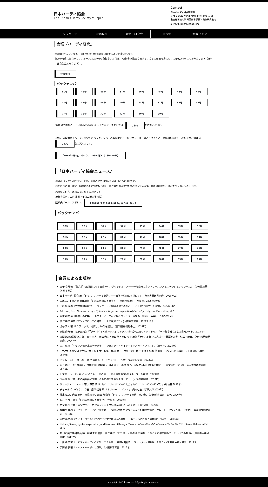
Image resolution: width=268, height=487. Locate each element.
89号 (104, 237)
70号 (161, 259)
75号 (66, 259)
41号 (84, 102)
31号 (122, 113)
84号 (200, 237)
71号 (142, 259)
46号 (141, 91)
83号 (66, 248)
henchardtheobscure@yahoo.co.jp (113, 202)
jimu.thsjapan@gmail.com (186, 23)
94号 (161, 226)
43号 (199, 91)
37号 (160, 102)
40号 (103, 102)
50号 (65, 91)
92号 (200, 226)
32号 (103, 113)
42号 (65, 102)
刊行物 (167, 34)
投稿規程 (65, 74)
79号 (142, 248)
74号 (85, 259)
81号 (104, 248)
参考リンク (199, 34)
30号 (141, 113)
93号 (180, 226)
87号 (142, 237)
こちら (135, 125)
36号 (180, 102)
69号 (180, 259)
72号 (123, 259)
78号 (161, 248)
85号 (180, 237)
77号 (180, 248)
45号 (160, 91)
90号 (85, 237)
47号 (122, 91)
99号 (66, 226)
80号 (123, 248)
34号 (65, 113)
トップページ (68, 34)
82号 (85, 248)
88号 (123, 237)
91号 (66, 237)
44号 (180, 91)
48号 (103, 91)
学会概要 (101, 34)
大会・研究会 (134, 34)
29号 (160, 113)
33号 (84, 113)
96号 (123, 226)
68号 (200, 259)
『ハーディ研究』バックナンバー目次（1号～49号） (90, 155)
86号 (161, 237)
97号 (104, 226)
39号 (122, 102)
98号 (85, 226)
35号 (199, 102)
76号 (200, 248)
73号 (104, 259)
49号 (84, 91)
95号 (142, 226)
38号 (141, 102)
